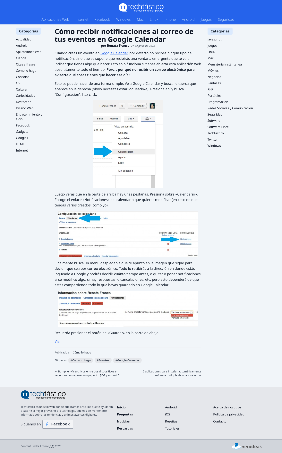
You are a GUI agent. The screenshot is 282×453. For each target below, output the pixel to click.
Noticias (123, 421)
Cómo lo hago (82, 352)
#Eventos (103, 360)
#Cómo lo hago (81, 360)
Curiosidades (25, 95)
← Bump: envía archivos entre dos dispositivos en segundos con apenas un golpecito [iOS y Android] (87, 373)
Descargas (125, 428)
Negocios (214, 77)
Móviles (213, 70)
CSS (18, 83)
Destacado (23, 102)
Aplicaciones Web (55, 19)
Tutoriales (172, 428)
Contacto (219, 421)
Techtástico (216, 133)
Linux (154, 19)
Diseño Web (25, 108)
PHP (211, 89)
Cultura (21, 89)
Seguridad (226, 19)
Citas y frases (25, 64)
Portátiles (214, 95)
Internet (81, 19)
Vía (57, 341)
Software (214, 120)
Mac (140, 19)
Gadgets (22, 131)
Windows (123, 19)
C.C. (52, 446)
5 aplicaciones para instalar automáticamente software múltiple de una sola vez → (172, 373)
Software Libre (218, 127)
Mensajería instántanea (225, 64)
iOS (167, 414)
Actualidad (23, 39)
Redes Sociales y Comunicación (230, 108)
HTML (20, 144)
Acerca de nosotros (227, 407)
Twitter (213, 139)
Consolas (22, 77)
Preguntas (125, 414)
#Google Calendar (127, 360)
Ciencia (21, 58)
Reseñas (171, 421)
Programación (218, 102)
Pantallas (214, 83)
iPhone (170, 19)
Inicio (121, 407)
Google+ (22, 138)
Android (188, 19)
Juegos (206, 19)
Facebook (102, 19)
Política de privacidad (228, 414)
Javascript (215, 39)
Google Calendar (114, 53)
